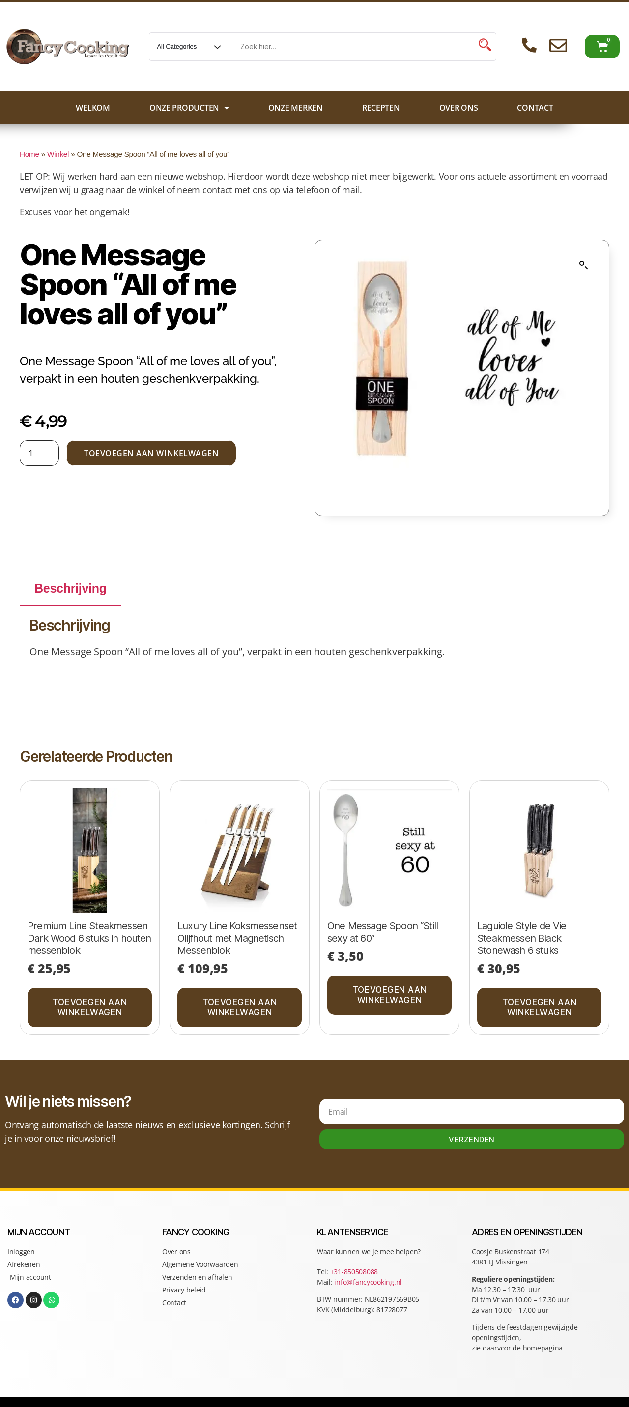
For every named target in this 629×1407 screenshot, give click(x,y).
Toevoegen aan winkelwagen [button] (90, 1007)
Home (29, 154)
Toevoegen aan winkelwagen (151, 453)
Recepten (381, 107)
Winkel (58, 154)
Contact (535, 107)
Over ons (458, 107)
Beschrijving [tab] (70, 588)
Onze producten (189, 107)
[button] (584, 265)
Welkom (93, 107)
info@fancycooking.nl (368, 1282)
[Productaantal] (39, 453)
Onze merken (295, 107)
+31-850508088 (355, 1271)
